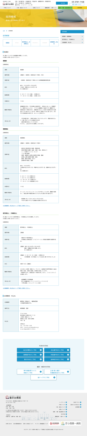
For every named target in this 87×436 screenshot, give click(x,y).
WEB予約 (63, 3)
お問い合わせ (9, 423)
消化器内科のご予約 (57, 350)
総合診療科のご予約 (29, 350)
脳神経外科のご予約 (57, 359)
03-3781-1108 (78, 2)
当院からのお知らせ (74, 404)
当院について (62, 409)
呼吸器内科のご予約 (57, 355)
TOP (4, 30)
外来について (62, 404)
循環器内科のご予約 (29, 355)
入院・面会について (60, 407)
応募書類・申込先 (66, 42)
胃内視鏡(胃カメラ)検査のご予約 (30, 372)
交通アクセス (77, 4)
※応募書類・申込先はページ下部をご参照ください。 (16, 205)
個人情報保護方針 (18, 423)
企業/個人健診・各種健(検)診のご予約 (57, 372)
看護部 (7, 43)
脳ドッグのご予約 (43, 377)
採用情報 (77, 407)
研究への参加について (28, 423)
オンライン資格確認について (41, 423)
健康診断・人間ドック (60, 416)
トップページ (62, 402)
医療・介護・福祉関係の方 (59, 411)
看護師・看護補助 (66, 36)
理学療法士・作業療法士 (68, 39)
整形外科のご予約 (30, 359)
